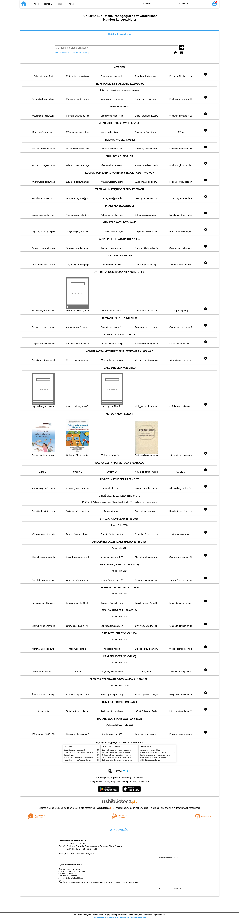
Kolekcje (86, 52)
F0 (191, 3)
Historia (48, 4)
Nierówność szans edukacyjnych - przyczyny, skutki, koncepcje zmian (163, 752)
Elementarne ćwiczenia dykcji (150, 750)
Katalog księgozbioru (119, 34)
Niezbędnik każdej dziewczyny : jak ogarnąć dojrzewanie (121, 750)
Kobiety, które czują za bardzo (150, 760)
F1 (196, 3)
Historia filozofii (69, 755)
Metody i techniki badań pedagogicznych (78, 760)
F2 (203, 3)
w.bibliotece (104, 808)
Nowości (35, 4)
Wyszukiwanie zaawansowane (68, 52)
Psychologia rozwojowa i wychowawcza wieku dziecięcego (84, 757)
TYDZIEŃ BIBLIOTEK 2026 (72, 840)
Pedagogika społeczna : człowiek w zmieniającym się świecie (84, 752)
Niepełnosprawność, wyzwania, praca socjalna (155, 755)
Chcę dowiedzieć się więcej (105, 917)
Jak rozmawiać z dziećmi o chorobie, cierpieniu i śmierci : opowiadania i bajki (128, 757)
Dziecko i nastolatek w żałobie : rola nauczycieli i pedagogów (160, 757)
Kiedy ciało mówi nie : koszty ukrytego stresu (117, 760)
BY (174, 3)
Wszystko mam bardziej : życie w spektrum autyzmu (119, 752)
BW (162, 3)
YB (168, 3)
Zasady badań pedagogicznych (74, 750)
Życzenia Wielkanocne (70, 865)
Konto (71, 4)
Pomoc (60, 4)
